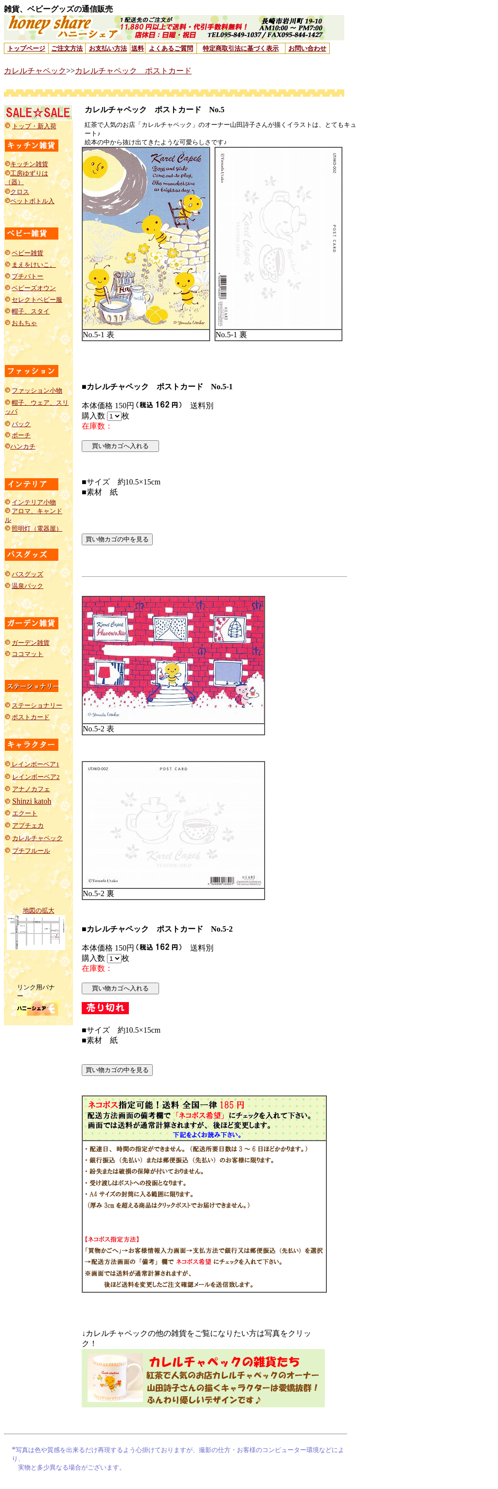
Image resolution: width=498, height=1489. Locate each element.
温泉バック (27, 585)
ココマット (27, 654)
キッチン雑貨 (29, 164)
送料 (137, 48)
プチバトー (27, 276)
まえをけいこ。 (34, 264)
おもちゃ (24, 323)
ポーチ (21, 435)
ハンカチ (23, 446)
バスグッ (24, 574)
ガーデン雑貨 (31, 642)
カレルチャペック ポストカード (133, 71)
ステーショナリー (37, 705)
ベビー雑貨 (27, 253)
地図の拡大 (38, 910)
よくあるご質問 (171, 48)
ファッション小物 (37, 390)
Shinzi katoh (31, 801)
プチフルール (31, 850)
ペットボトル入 (32, 201)
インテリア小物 (34, 502)
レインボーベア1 (34, 764)
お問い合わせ (307, 48)
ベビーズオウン (34, 288)
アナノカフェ (31, 789)
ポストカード (31, 717)
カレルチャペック (35, 71)
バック (21, 424)
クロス (19, 191)
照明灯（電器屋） (37, 528)
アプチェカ (28, 825)
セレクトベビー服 (37, 299)
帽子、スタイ (31, 311)
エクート (24, 813)
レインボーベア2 (36, 776)
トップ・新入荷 (34, 126)
